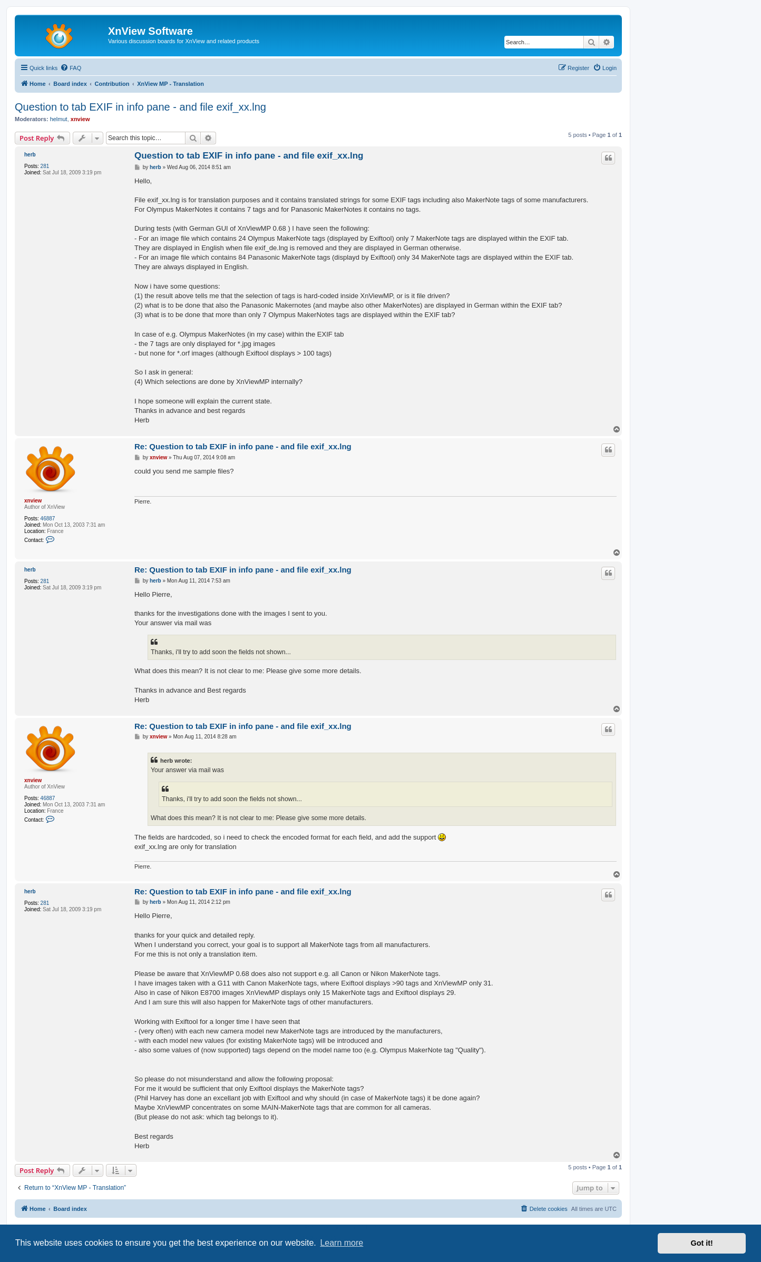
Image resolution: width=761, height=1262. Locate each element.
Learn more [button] (341, 1242)
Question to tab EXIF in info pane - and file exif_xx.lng (140, 107)
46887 (48, 518)
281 (45, 166)
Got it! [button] (702, 1243)
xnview (80, 119)
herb (30, 154)
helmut (58, 119)
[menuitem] (70, 68)
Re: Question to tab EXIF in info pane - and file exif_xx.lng (243, 446)
